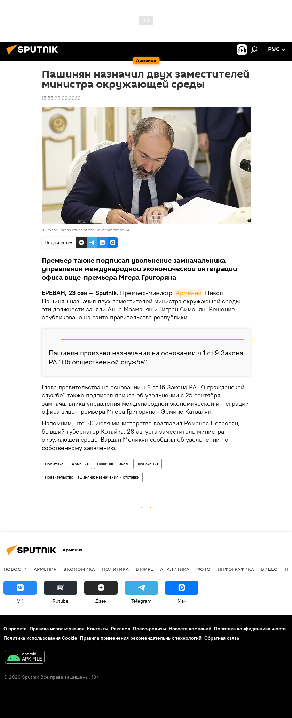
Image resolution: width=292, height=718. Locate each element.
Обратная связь (221, 638)
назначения (147, 463)
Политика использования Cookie (40, 638)
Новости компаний (190, 628)
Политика (54, 463)
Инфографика (236, 569)
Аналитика (174, 569)
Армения (80, 463)
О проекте (15, 628)
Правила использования (57, 628)
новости (15, 569)
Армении (189, 293)
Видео (269, 569)
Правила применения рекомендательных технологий (141, 638)
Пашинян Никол (112, 463)
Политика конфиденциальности (250, 628)
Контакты (97, 628)
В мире (144, 569)
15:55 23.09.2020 (61, 98)
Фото (203, 569)
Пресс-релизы (149, 628)
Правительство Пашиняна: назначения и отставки (92, 477)
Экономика (79, 569)
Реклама (120, 628)
